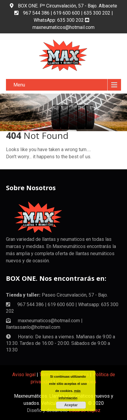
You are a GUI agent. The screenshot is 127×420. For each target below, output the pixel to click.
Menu (19, 85)
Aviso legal (23, 374)
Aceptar (71, 405)
